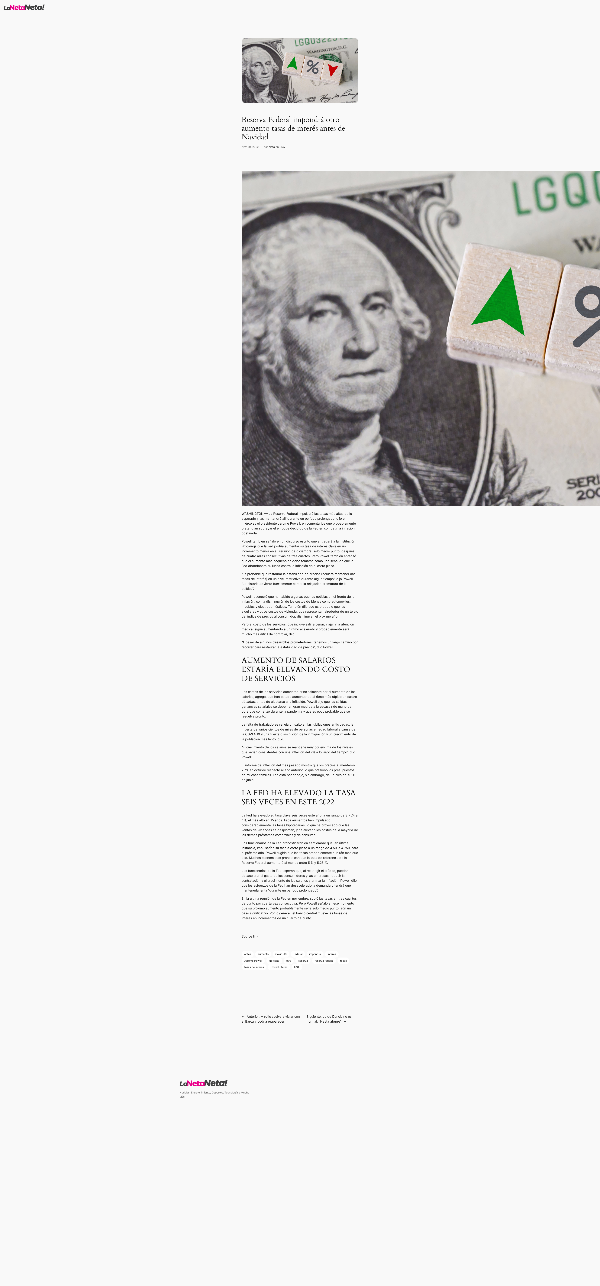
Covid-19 (281, 954)
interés (332, 954)
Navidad (274, 960)
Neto (272, 146)
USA (282, 146)
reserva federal (324, 960)
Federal (297, 954)
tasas (343, 960)
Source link (250, 936)
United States (279, 967)
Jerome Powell (253, 960)
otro (288, 960)
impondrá (315, 954)
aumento (263, 954)
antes (247, 954)
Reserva (303, 960)
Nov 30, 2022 (250, 146)
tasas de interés (254, 967)
